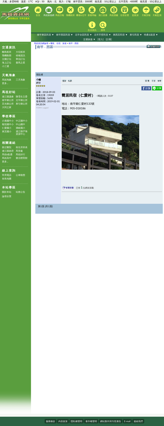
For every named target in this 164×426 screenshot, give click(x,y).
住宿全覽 (124, 11)
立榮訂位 (6, 59)
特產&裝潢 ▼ (151, 34)
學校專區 (9, 116)
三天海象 (20, 79)
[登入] (101, 39)
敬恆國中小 (8, 124)
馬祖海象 (6, 79)
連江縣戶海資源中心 (21, 132)
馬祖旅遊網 (48, 11)
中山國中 (20, 124)
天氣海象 (9, 75)
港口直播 (103, 11)
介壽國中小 (8, 120)
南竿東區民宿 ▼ (45, 34)
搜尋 (103, 26)
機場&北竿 (81, 11)
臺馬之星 (20, 62)
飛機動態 (6, 55)
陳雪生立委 (21, 96)
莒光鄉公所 (8, 103)
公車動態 (20, 175)
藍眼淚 (135, 11)
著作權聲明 (91, 421)
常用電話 (6, 175)
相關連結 (9, 142)
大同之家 (6, 107)
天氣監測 (157, 11)
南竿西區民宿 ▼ (64, 34)
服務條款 (50, 421)
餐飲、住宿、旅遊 (58, 43)
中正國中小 (21, 120)
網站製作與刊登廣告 (110, 421)
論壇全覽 (6, 196)
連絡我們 (138, 421)
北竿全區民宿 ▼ (83, 34)
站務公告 (20, 192)
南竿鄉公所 (8, 100)
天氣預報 (146, 11)
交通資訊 (9, 47)
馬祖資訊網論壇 (41, 43)
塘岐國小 (20, 128)
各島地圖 (6, 178)
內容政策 (63, 421)
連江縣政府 (8, 150)
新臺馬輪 (92, 11)
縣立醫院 (6, 147)
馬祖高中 (6, 158)
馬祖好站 (9, 92)
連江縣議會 (8, 96)
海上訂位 (6, 62)
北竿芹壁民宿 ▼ (102, 34)
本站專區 (9, 187)
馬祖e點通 (7, 154)
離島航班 (6, 52)
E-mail (127, 421)
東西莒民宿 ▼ (120, 34)
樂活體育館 (21, 158)
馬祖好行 (20, 154)
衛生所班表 (21, 147)
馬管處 (19, 150)
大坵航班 (20, 52)
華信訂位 (20, 59)
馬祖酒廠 (113, 11)
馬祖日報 (59, 11)
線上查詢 (9, 170)
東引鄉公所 (21, 103)
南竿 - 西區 (74, 43)
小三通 (5, 66)
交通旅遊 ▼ (89, 39)
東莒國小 (6, 131)
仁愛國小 (6, 128)
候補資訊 (20, 55)
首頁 (38, 11)
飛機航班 (70, 11)
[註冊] (109, 39)
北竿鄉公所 (21, 100)
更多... (5, 83)
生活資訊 (92, 26)
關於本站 (6, 192)
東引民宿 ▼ (136, 34)
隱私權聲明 (76, 421)
